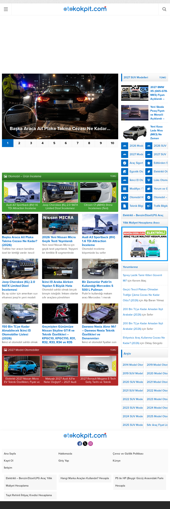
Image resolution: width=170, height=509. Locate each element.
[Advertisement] (85, 44)
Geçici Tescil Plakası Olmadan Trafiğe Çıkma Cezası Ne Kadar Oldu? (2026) (141, 295)
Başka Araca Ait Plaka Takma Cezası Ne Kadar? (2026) (62, 128)
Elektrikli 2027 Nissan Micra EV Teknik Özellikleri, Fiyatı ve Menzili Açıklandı (22, 382)
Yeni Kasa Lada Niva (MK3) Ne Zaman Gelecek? (156, 134)
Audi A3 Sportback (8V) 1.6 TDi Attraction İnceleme (22, 206)
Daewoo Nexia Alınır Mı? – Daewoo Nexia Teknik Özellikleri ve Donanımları (99, 332)
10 (112, 143)
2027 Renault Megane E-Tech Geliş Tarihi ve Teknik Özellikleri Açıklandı (98, 382)
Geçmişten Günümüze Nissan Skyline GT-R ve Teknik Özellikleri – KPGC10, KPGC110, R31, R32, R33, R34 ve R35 (59, 334)
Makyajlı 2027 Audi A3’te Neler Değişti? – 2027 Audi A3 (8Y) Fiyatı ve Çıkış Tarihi (60, 382)
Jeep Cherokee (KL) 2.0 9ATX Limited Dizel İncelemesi (60, 206)
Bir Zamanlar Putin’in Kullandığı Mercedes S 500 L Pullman (97, 286)
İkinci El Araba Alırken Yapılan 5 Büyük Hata (57, 284)
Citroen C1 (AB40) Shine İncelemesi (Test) (98, 206)
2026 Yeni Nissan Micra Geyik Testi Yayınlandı (59, 239)
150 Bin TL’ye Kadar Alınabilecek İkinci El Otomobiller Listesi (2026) (16, 332)
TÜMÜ (113, 176)
